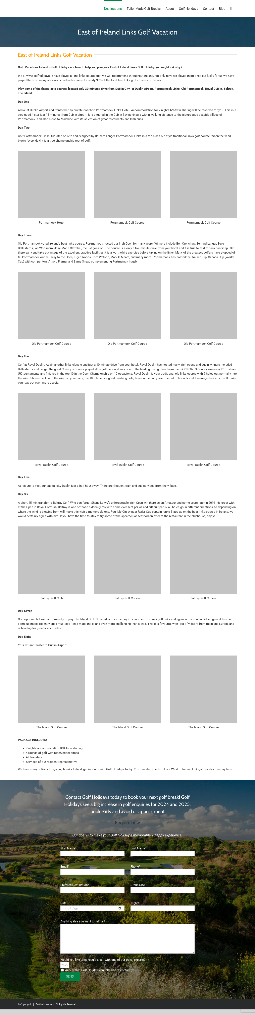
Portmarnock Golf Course (127, 222)
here (229, 769)
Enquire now (127, 822)
